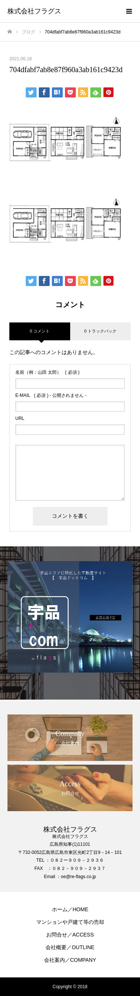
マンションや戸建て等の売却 (70, 922)
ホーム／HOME (70, 909)
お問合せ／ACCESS (70, 935)
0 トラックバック (100, 331)
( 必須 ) (47, 372)
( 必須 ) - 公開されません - (51, 395)
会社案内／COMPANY (70, 960)
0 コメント (40, 331)
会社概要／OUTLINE (70, 947)
